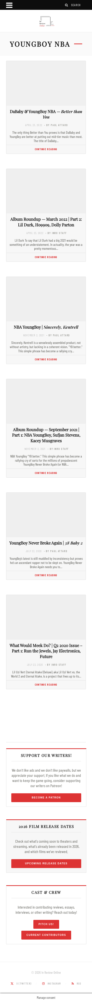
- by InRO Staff (55, 233)
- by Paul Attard (56, 125)
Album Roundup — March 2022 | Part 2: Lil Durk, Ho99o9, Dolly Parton (46, 221)
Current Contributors (46, 935)
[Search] (66, 5)
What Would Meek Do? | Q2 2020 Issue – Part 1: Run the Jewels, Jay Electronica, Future (46, 651)
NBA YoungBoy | (46, 327)
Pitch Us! (46, 924)
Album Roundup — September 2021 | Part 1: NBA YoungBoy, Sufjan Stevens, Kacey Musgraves (46, 435)
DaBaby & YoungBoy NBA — (46, 114)
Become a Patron (46, 797)
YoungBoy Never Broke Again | (46, 542)
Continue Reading (46, 149)
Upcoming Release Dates (46, 863)
